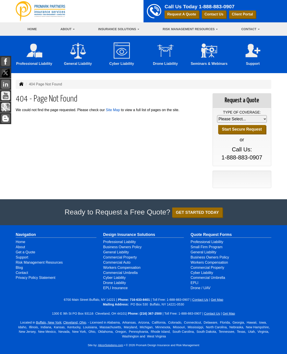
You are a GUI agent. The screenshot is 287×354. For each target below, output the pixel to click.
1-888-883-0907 (217, 6)
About (20, 247)
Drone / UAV (201, 288)
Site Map (113, 110)
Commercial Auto (116, 262)
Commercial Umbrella (120, 273)
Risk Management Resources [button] (190, 29)
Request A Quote (181, 14)
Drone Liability (114, 283)
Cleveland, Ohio (74, 322)
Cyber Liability (114, 278)
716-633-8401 (140, 299)
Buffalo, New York (48, 322)
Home (32, 29)
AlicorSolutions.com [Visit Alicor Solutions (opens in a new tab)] (110, 345)
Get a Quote (25, 252)
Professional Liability (119, 242)
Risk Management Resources (39, 262)
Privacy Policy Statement (35, 278)
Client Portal (242, 14)
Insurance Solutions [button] (118, 29)
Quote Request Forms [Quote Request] (211, 234)
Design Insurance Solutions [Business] (129, 234)
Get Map (217, 299)
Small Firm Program (206, 247)
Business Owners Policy (122, 247)
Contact (22, 273)
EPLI (194, 283)
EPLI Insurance (115, 288)
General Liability (116, 252)
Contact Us (213, 14)
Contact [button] (250, 29)
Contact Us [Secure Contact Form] (200, 299)
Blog (19, 267)
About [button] (67, 29)
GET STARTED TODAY (197, 212)
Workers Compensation (122, 267)
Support (22, 257)
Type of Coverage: (242, 112)
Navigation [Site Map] (26, 234)
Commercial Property (120, 257)
